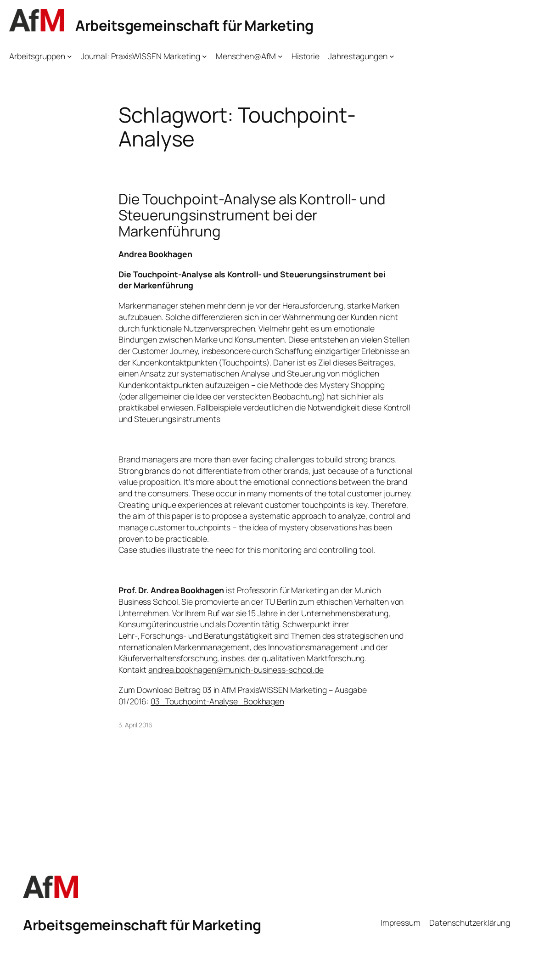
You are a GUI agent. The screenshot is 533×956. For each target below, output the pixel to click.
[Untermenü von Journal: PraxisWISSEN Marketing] (204, 56)
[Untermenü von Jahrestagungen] (391, 56)
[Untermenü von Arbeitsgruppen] (69, 56)
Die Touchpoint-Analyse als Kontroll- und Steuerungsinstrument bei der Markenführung (252, 215)
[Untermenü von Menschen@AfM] (280, 56)
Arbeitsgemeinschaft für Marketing (194, 25)
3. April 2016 (135, 724)
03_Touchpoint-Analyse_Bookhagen (217, 701)
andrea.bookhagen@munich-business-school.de (236, 669)
